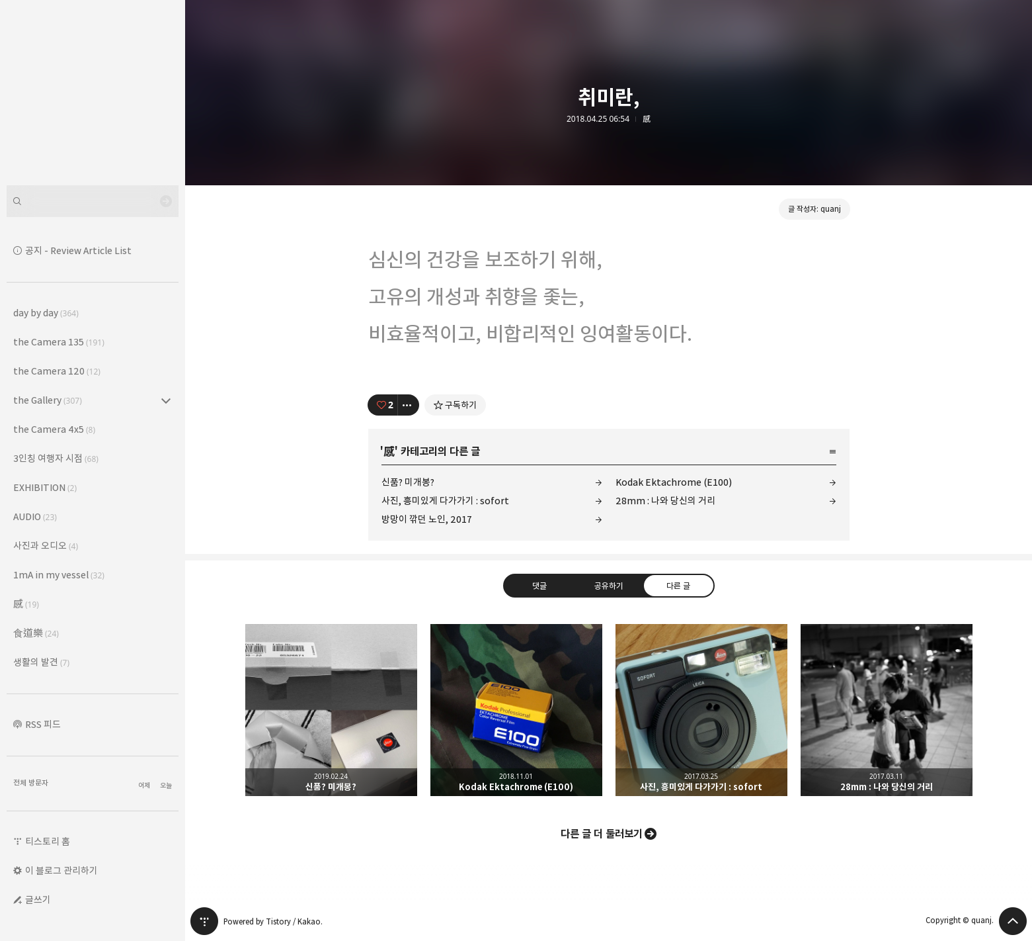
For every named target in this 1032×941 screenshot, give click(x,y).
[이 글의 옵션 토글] (408, 405)
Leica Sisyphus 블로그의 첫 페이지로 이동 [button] (92, 92)
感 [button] (26, 604)
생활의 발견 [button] (41, 662)
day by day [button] (46, 312)
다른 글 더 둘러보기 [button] (602, 833)
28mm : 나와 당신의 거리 (665, 500)
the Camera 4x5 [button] (54, 429)
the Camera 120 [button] (56, 371)
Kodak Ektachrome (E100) (673, 482)
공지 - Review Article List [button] (78, 250)
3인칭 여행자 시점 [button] (56, 458)
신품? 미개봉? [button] (331, 710)
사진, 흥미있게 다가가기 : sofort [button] (701, 710)
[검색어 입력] (93, 201)
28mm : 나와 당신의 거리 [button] (886, 710)
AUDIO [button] (35, 516)
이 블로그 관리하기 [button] (61, 870)
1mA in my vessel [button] (58, 574)
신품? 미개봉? (407, 482)
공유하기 (608, 585)
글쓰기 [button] (38, 899)
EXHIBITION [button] (45, 487)
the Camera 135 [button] (58, 342)
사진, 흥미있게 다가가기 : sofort (445, 500)
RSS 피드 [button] (43, 724)
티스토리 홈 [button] (47, 841)
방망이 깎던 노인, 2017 (426, 519)
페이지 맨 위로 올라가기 (1013, 921)
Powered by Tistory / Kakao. (273, 921)
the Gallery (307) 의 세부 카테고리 (166, 400)
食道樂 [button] (36, 633)
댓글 (539, 585)
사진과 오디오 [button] (45, 545)
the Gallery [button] (47, 400)
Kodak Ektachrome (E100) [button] (516, 710)
